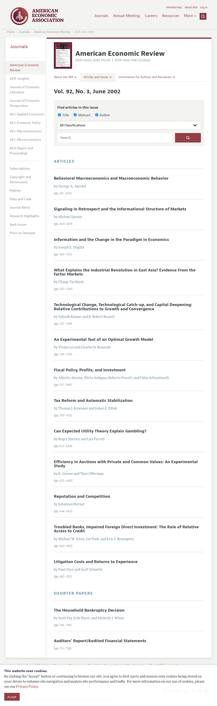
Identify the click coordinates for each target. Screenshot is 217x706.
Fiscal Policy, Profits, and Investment (90, 370)
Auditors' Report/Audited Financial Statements (100, 640)
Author (102, 115)
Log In (203, 7)
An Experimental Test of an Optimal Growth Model (103, 339)
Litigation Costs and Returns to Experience (96, 561)
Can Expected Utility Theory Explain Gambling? (100, 431)
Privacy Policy (27, 687)
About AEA (191, 7)
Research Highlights (24, 216)
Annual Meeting (126, 15)
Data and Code (20, 199)
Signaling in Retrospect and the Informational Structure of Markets (120, 209)
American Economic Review (52, 32)
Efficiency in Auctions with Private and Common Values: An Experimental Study (126, 463)
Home (11, 32)
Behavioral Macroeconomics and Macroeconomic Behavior (111, 178)
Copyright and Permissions (20, 179)
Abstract (82, 115)
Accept (11, 697)
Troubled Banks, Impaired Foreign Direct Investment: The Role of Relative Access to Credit (126, 529)
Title (63, 115)
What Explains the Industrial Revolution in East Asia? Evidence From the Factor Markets (125, 272)
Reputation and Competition (82, 496)
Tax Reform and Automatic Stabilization (93, 400)
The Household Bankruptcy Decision (89, 610)
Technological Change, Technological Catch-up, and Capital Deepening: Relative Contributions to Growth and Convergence (123, 306)
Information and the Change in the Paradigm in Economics (111, 239)
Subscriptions (20, 168)
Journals (101, 15)
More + (190, 15)
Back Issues (18, 224)
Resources (170, 15)
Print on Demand (22, 233)
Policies (15, 191)
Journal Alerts (20, 208)
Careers (151, 15)
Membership (174, 7)
